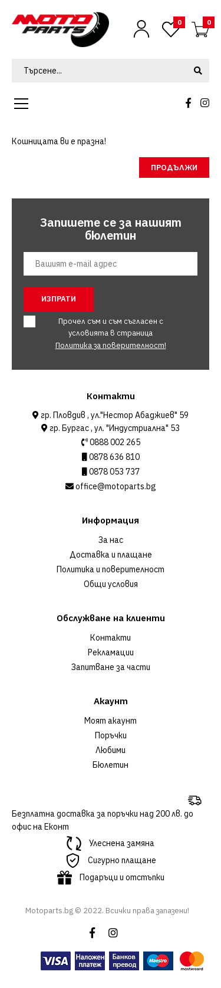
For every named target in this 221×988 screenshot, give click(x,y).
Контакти (110, 637)
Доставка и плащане (111, 554)
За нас (110, 540)
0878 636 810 (113, 457)
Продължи (174, 168)
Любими (110, 750)
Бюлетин (110, 765)
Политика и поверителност (110, 569)
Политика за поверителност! (110, 345)
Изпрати (58, 299)
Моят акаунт (110, 720)
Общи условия (111, 584)
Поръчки (111, 735)
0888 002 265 (114, 442)
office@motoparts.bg (115, 486)
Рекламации (111, 652)
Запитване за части (110, 667)
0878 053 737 (113, 471)
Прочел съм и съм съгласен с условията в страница (103, 333)
